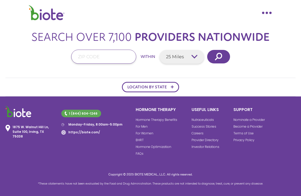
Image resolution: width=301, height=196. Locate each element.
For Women (144, 133)
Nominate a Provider (249, 119)
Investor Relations (205, 147)
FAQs (139, 153)
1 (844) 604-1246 (81, 113)
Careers (198, 133)
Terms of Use (243, 133)
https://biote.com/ (84, 132)
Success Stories (204, 126)
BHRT (140, 140)
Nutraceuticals (203, 119)
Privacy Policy (243, 140)
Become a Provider (248, 126)
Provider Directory (205, 140)
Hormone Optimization (153, 147)
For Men (142, 126)
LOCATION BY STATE (147, 87)
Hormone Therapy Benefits (156, 119)
